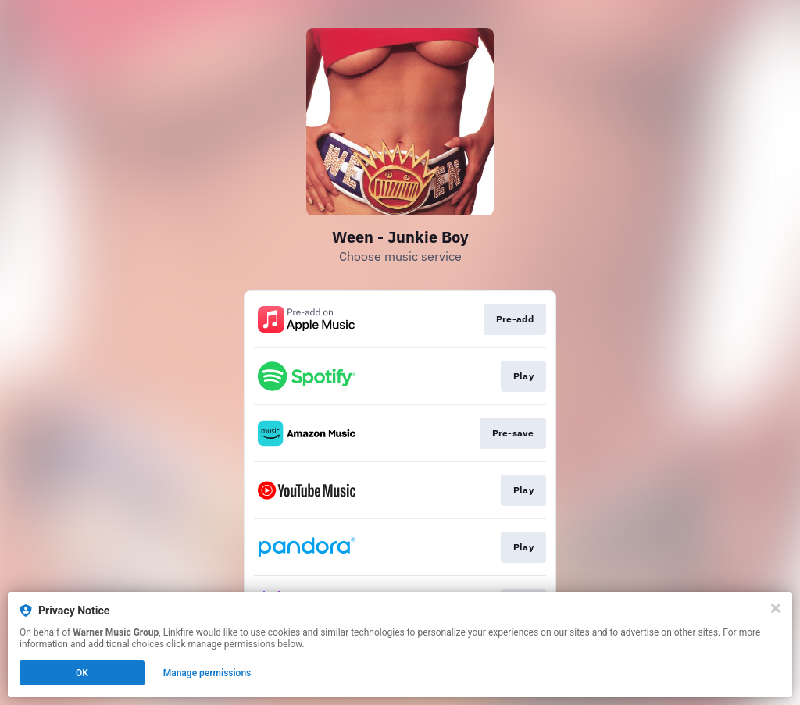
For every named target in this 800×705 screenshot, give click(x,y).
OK (82, 673)
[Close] (775, 608)
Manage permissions (207, 673)
